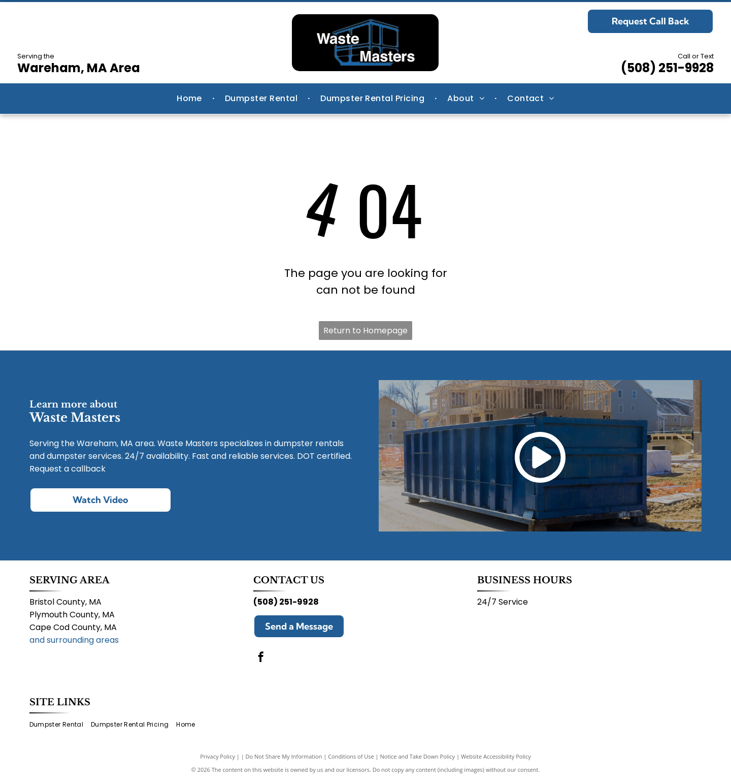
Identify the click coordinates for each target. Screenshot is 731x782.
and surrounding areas (74, 640)
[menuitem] (191, 98)
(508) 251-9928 (667, 67)
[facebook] (261, 658)
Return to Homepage (365, 330)
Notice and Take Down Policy (417, 756)
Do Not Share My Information (284, 756)
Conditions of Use (351, 756)
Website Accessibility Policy (496, 756)
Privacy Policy (217, 756)
